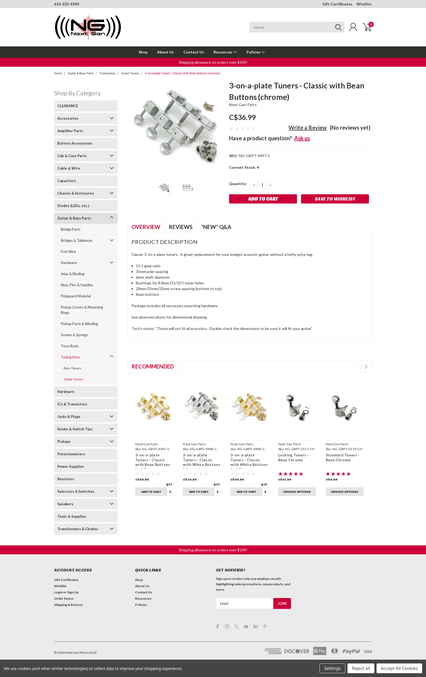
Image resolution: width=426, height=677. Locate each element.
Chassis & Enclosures (75, 193)
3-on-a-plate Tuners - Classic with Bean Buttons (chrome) (182, 73)
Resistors (65, 479)
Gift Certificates (337, 4)
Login (58, 592)
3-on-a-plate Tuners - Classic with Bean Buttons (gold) (152, 462)
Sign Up (73, 592)
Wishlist (364, 4)
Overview (145, 227)
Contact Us (193, 52)
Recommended (152, 366)
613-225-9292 (66, 4)
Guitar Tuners (130, 73)
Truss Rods (70, 346)
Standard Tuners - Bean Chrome (343, 457)
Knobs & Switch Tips (75, 429)
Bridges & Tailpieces (76, 240)
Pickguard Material (76, 296)
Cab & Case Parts (72, 156)
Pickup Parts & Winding (79, 324)
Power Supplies (70, 466)
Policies (255, 52)
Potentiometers (71, 454)
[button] (213, 62)
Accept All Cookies (399, 668)
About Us (165, 52)
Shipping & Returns (68, 605)
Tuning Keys (107, 73)
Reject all (361, 668)
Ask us (302, 138)
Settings (332, 668)
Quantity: (238, 183)
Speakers (65, 504)
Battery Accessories (75, 143)
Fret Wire (68, 251)
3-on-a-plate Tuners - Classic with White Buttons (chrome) (201, 462)
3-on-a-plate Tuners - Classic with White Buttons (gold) (249, 462)
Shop (143, 52)
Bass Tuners (73, 368)
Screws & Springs (74, 335)
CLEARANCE (67, 106)
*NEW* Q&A (216, 227)
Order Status (64, 598)
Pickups (64, 441)
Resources (225, 52)
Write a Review (308, 127)
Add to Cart (151, 492)
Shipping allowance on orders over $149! (213, 62)
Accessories (68, 118)
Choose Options (297, 492)
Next (366, 366)
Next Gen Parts (243, 104)
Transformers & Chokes (77, 529)
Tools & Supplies (71, 516)
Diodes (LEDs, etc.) (73, 206)
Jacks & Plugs (68, 416)
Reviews (181, 227)
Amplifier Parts (70, 131)
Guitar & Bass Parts (81, 73)
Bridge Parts (70, 229)
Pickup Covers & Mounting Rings (82, 310)
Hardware (69, 262)
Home (58, 73)
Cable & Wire (68, 168)
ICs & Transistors (72, 404)
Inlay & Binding (72, 274)
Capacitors (66, 181)
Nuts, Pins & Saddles (77, 285)
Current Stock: (244, 167)
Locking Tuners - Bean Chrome (293, 457)
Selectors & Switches (75, 491)
